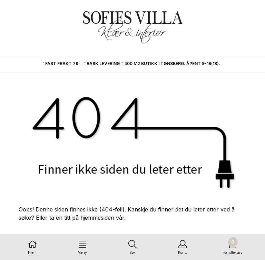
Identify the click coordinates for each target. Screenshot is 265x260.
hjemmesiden (97, 217)
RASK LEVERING (101, 63)
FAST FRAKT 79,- (62, 63)
